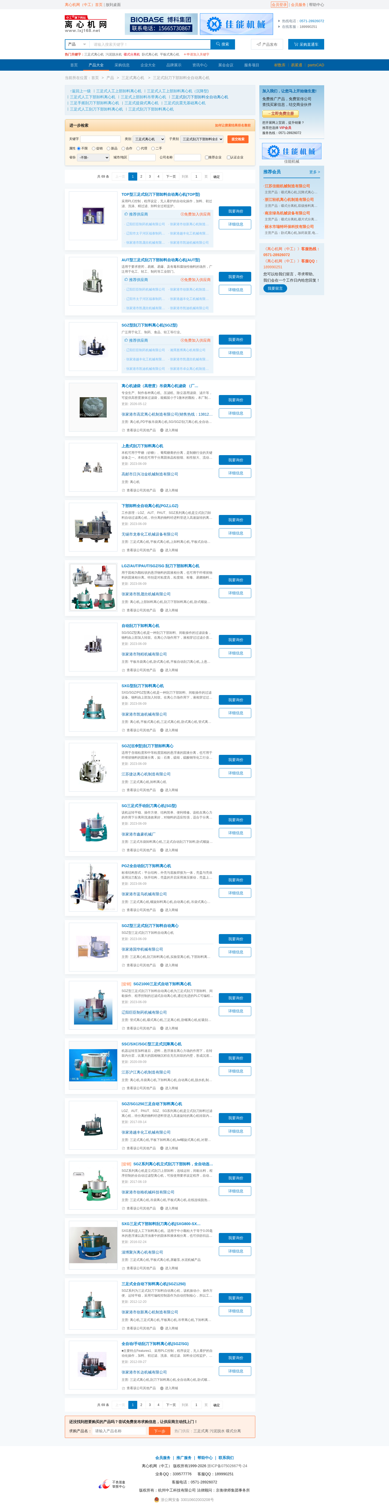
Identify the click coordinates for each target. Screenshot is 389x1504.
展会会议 (225, 65)
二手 (159, 148)
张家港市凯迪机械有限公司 (189, 242)
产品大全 (96, 65)
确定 (216, 177)
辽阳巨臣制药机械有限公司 (145, 224)
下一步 (159, 1431)
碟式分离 (233, 1431)
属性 (72, 148)
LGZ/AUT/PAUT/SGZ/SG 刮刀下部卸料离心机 (160, 566)
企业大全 (148, 65)
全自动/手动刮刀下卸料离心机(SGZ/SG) (155, 1344)
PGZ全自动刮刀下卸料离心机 (146, 866)
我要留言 (275, 288)
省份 (72, 157)
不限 (84, 148)
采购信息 (122, 65)
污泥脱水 (217, 1431)
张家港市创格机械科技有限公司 (148, 1192)
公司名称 (166, 157)
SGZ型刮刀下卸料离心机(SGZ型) (149, 325)
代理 (144, 148)
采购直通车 (306, 44)
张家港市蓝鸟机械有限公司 (144, 894)
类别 (128, 139)
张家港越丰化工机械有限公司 (191, 233)
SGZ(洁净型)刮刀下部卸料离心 (147, 746)
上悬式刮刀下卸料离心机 (142, 446)
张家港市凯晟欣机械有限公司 (147, 242)
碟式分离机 (132, 54)
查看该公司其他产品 (139, 430)
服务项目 (251, 65)
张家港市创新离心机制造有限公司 (150, 1312)
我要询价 (235, 211)
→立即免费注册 (280, 113)
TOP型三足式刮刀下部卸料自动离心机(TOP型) (161, 194)
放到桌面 (113, 4)
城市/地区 (120, 157)
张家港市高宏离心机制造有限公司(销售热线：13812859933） (167, 414)
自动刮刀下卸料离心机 (140, 626)
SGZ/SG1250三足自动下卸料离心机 (152, 1104)
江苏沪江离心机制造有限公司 (146, 1072)
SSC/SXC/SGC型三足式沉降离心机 (152, 1044)
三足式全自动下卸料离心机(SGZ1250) (154, 1284)
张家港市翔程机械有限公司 (144, 654)
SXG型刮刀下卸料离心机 (143, 686)
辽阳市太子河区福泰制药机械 (147, 233)
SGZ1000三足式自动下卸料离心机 (162, 984)
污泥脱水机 (114, 54)
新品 (114, 148)
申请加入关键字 (196, 54)
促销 (99, 148)
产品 (110, 78)
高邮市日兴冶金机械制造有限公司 (150, 474)
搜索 (222, 44)
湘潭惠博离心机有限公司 (188, 350)
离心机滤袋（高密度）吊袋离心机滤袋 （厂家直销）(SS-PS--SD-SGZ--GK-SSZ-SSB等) (162, 386)
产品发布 (267, 44)
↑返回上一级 (80, 91)
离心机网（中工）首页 (84, 4)
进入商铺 (169, 430)
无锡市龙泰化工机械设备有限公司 (150, 534)
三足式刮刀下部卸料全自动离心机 (181, 78)
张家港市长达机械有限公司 (144, 1372)
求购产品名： (80, 1431)
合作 (129, 148)
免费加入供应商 (195, 214)
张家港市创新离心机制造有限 (191, 224)
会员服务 (298, 4)
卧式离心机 (150, 54)
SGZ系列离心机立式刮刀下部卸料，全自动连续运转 (173, 1164)
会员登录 (279, 4)
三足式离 (201, 1431)
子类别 (174, 139)
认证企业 (236, 157)
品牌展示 (174, 65)
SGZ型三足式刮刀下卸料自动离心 (150, 926)
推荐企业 (215, 157)
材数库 (280, 65)
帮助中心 (316, 4)
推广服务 (184, 1458)
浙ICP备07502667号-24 (227, 1466)
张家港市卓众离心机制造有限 (191, 369)
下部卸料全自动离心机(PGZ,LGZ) (150, 506)
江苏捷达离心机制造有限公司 (146, 774)
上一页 (120, 176)
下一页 (171, 176)
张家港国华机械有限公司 (142, 949)
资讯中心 (199, 65)
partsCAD (316, 65)
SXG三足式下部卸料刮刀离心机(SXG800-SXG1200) (162, 1224)
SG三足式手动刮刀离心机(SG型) (149, 806)
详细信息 (235, 224)
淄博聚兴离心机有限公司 (142, 1252)
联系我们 (226, 1458)
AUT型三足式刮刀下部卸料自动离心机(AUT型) (161, 260)
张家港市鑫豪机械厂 (139, 834)
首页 (74, 65)
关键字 (74, 139)
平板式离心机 (169, 54)
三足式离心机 (94, 54)
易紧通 (296, 65)
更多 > (314, 172)
